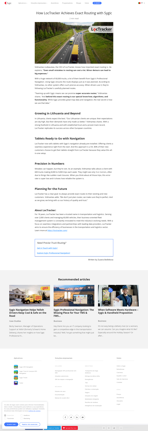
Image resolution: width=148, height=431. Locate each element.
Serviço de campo (91, 386)
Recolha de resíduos (91, 402)
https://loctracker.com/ (57, 230)
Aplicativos (22, 3)
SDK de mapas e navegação (64, 379)
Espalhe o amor (122, 376)
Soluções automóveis (61, 376)
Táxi (86, 382)
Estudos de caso (60, 391)
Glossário (120, 401)
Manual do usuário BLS (62, 398)
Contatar (119, 382)
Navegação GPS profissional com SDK (65, 372)
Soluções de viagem (91, 396)
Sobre (87, 3)
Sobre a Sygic (121, 366)
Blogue (78, 3)
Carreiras (120, 372)
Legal (118, 404)
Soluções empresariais (38, 3)
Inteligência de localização (93, 405)
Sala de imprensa (122, 379)
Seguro (87, 392)
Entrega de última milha (92, 376)
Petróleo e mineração (92, 389)
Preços (119, 394)
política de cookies (34, 411)
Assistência (54, 3)
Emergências (89, 379)
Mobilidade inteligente (92, 399)
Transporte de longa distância (91, 372)
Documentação (59, 394)
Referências (120, 369)
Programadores (67, 3)
